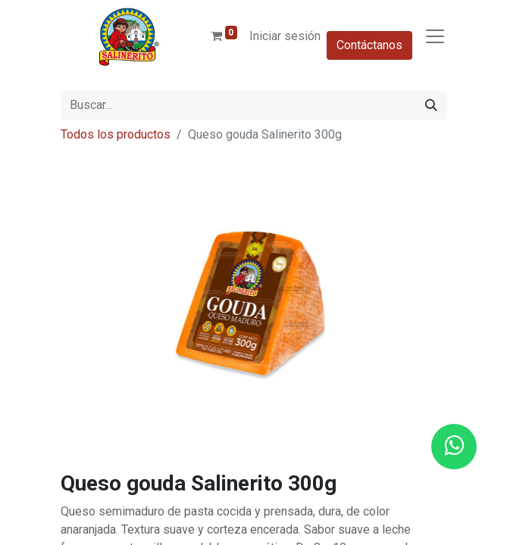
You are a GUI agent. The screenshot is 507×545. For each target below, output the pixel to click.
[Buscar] (431, 105)
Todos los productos (116, 134)
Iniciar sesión (285, 36)
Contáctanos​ (369, 45)
